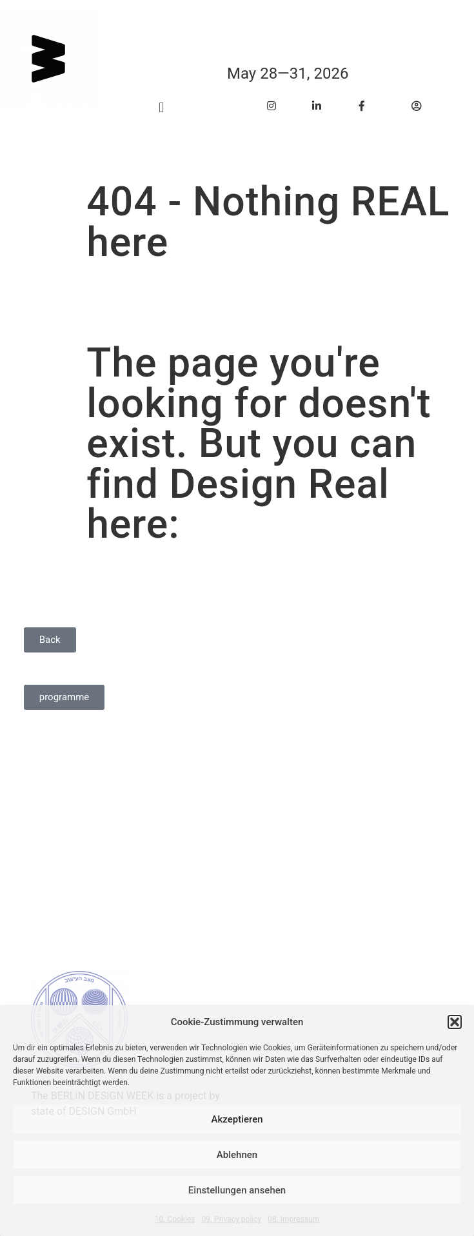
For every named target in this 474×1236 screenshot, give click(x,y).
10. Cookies (175, 1219)
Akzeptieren (236, 1119)
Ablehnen (237, 1155)
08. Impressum (293, 1219)
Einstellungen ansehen (237, 1190)
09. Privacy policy (231, 1219)
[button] (454, 1021)
